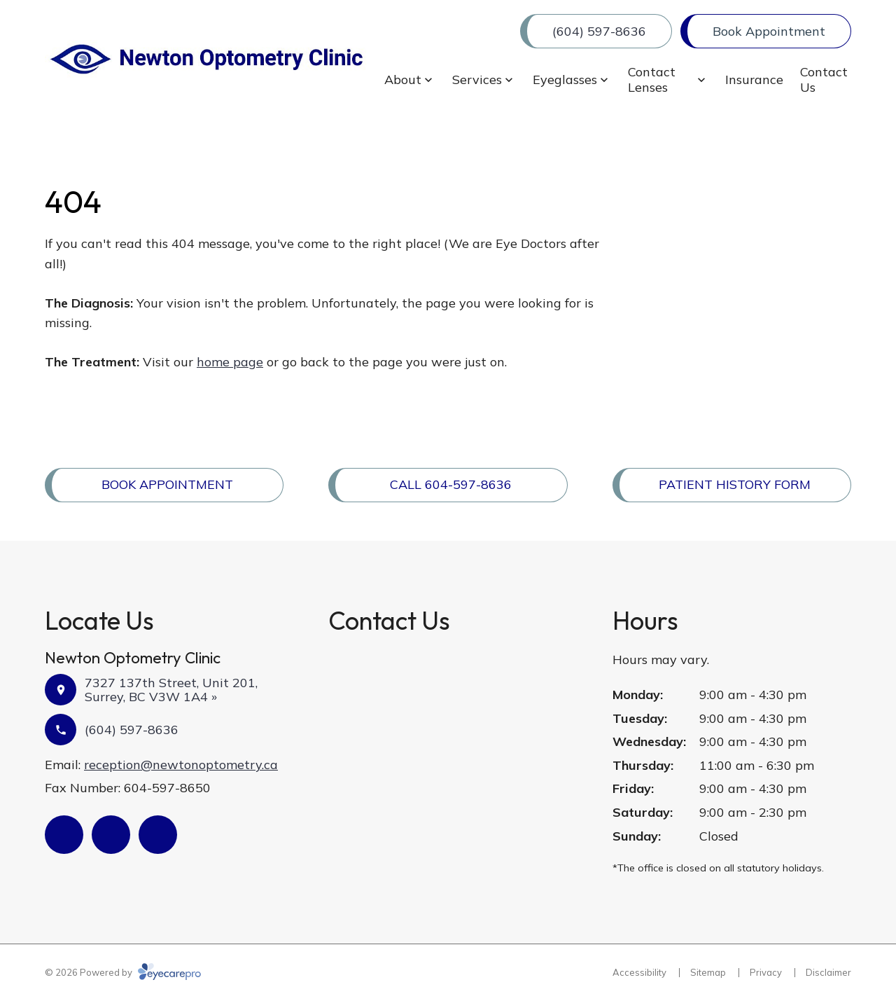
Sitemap (708, 972)
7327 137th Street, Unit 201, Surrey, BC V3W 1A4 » (171, 690)
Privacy (766, 972)
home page (230, 362)
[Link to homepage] (206, 59)
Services (477, 79)
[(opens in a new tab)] (64, 834)
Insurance (754, 79)
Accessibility (639, 972)
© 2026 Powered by (123, 972)
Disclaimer (828, 972)
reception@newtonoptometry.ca (181, 765)
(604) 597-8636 (131, 730)
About (402, 79)
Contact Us (824, 79)
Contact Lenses (652, 79)
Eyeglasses (565, 79)
